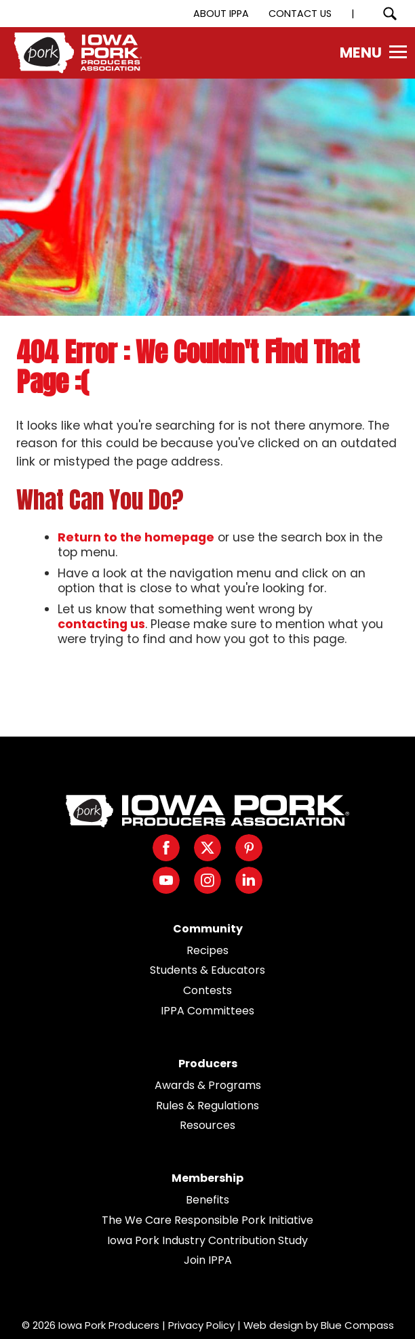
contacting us (101, 624)
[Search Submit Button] (389, 13)
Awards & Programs (208, 1085)
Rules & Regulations (207, 1105)
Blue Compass (357, 1325)
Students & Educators (207, 970)
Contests (207, 990)
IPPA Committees (207, 1010)
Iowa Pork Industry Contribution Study (207, 1240)
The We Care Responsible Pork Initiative (207, 1220)
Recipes (207, 950)
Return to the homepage (136, 537)
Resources (207, 1125)
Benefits (207, 1200)
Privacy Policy (201, 1325)
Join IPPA (208, 1260)
